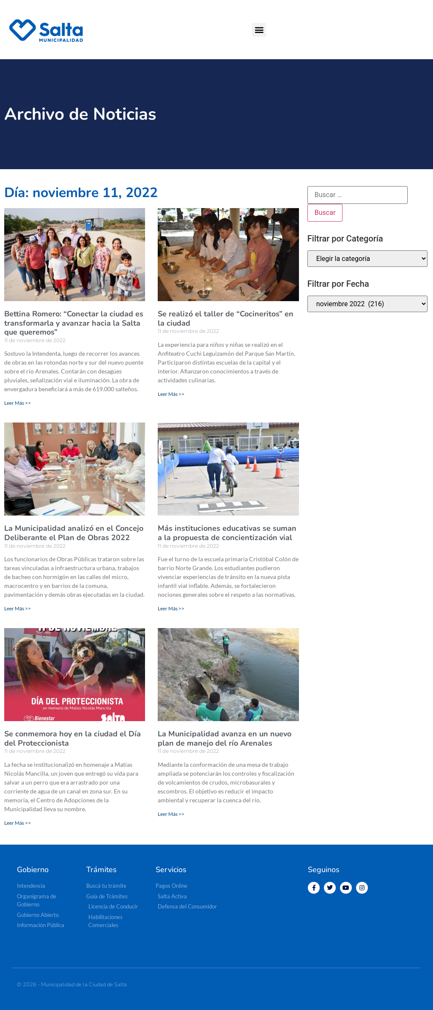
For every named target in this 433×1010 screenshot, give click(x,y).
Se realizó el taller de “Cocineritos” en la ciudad (225, 318)
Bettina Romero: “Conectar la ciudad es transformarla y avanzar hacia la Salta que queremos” (73, 323)
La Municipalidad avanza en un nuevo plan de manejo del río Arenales (224, 738)
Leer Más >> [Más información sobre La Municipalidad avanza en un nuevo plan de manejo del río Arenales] (171, 814)
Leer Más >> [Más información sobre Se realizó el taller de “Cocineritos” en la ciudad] (171, 394)
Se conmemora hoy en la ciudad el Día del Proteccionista (72, 738)
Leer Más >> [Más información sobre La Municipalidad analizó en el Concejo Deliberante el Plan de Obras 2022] (17, 608)
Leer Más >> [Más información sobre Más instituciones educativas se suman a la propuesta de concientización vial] (171, 608)
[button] (259, 30)
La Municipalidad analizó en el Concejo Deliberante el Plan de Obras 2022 (73, 533)
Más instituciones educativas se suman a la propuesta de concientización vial (227, 533)
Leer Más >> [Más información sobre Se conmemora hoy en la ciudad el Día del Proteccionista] (17, 823)
